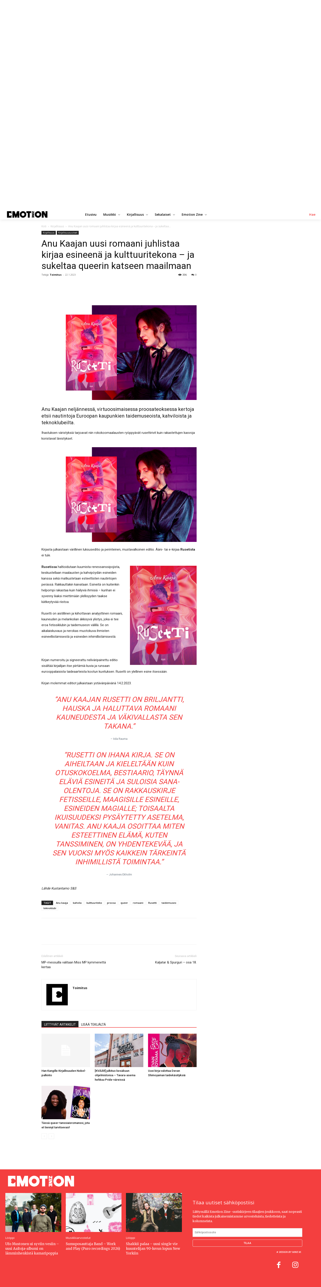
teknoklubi (49, 908)
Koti (43, 226)
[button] (312, 214)
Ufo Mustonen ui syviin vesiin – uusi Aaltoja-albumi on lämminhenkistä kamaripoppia (32, 1248)
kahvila (77, 902)
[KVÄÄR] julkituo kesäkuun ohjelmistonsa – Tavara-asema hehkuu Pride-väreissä (115, 1075)
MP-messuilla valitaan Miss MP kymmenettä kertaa (73, 964)
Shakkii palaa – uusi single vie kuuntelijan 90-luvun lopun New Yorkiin (153, 1248)
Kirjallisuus (57, 226)
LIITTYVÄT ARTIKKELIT (60, 1024)
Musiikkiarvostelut (78, 1237)
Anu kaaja (62, 902)
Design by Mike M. (290, 1252)
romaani (138, 902)
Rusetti (152, 902)
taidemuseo (169, 902)
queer (124, 902)
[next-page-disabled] (51, 1136)
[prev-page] (44, 1136)
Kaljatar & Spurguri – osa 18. (176, 962)
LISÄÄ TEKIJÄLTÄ (93, 1024)
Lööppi (9, 1237)
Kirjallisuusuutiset (67, 232)
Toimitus (56, 274)
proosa (111, 902)
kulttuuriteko (94, 902)
